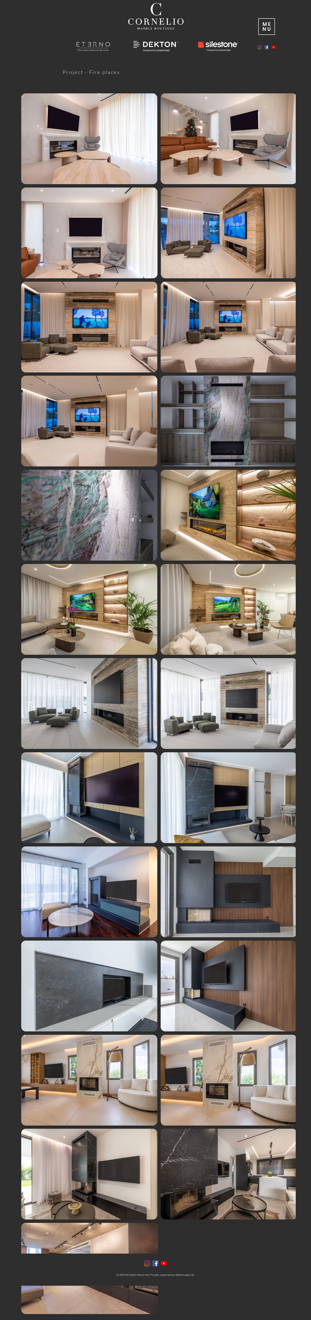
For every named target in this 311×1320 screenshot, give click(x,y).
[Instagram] (260, 47)
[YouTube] (273, 47)
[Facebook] (267, 47)
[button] (266, 26)
